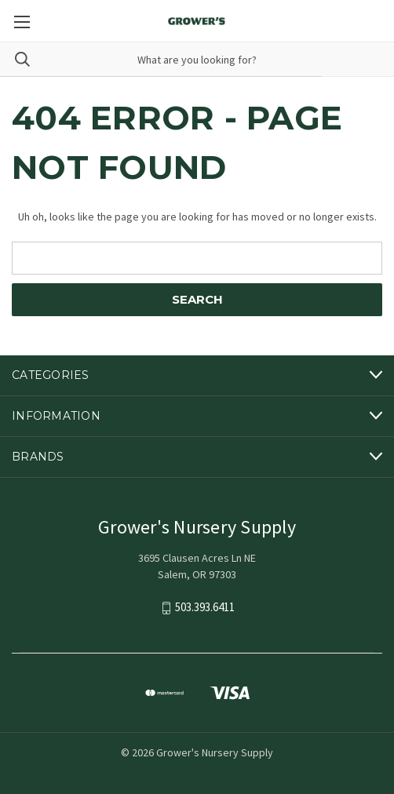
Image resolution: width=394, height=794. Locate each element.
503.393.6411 (205, 606)
